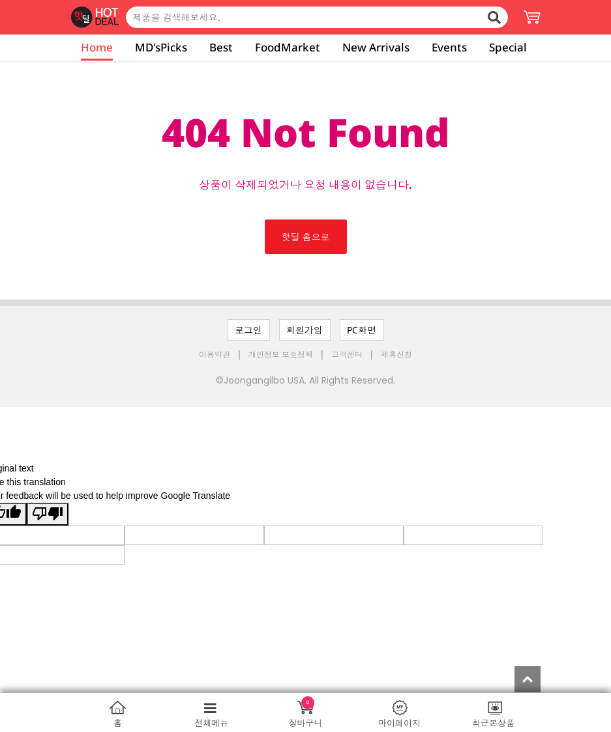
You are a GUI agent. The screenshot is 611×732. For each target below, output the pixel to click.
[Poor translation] (47, 514)
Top (527, 679)
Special (508, 47)
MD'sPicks (161, 47)
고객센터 (347, 354)
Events (449, 47)
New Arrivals (376, 47)
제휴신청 (396, 354)
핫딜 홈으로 (306, 237)
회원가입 (304, 330)
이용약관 (215, 354)
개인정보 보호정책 (281, 354)
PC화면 (361, 330)
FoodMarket (287, 47)
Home (97, 47)
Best (221, 47)
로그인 (248, 330)
